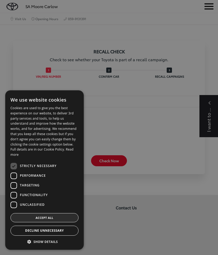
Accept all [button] (44, 218)
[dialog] (109, 127)
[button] (44, 242)
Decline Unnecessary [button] (44, 230)
